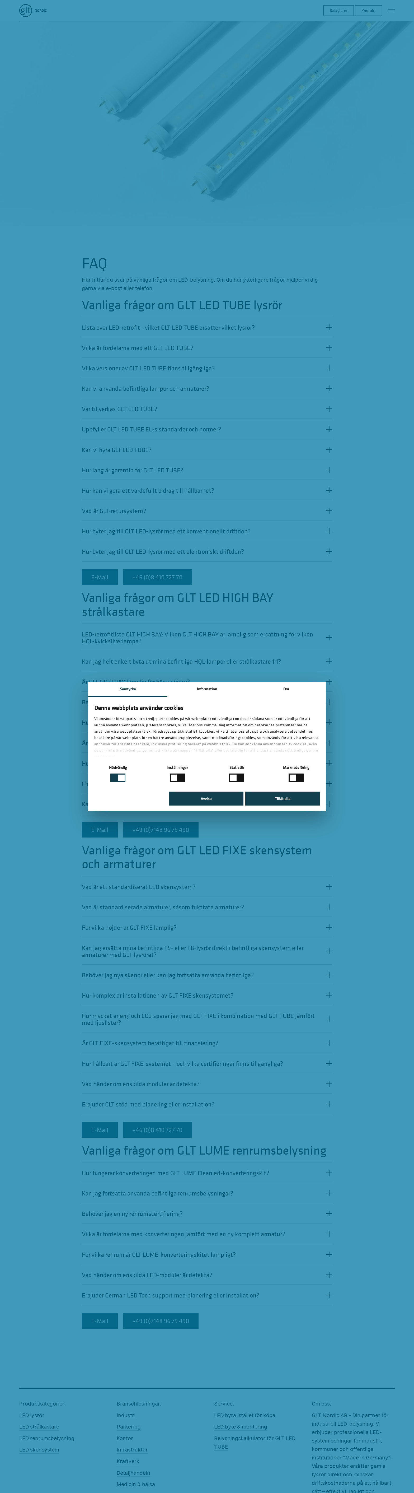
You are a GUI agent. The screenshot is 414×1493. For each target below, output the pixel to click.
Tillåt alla (282, 798)
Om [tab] (286, 688)
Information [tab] (207, 688)
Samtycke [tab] (128, 688)
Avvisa (206, 798)
